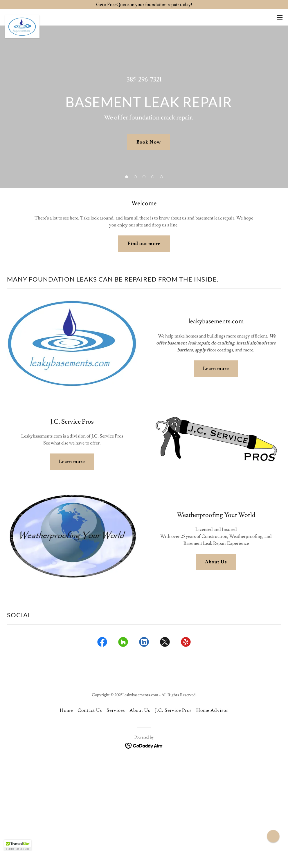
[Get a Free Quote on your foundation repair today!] (144, 4)
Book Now (148, 142)
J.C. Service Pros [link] (173, 710)
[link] (22, 17)
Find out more (143, 243)
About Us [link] (139, 710)
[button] (280, 17)
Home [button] (66, 710)
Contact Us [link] (90, 710)
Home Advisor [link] (212, 710)
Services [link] (116, 710)
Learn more (216, 368)
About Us (216, 562)
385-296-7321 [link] (144, 79)
